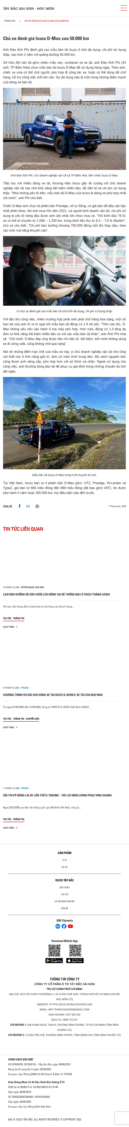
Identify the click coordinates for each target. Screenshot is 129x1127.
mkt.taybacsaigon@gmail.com (68, 1009)
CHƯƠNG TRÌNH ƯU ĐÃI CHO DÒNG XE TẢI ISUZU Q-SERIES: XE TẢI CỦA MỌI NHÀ (53, 695)
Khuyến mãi (32, 718)
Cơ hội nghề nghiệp (65, 901)
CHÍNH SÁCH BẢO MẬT (20, 1059)
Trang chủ (9, 20)
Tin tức (7, 618)
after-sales (27, 587)
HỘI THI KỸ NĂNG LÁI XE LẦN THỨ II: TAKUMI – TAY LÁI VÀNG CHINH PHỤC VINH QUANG (57, 795)
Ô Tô (64, 860)
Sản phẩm (64, 853)
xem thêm (10, 626)
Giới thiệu (64, 887)
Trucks (24, 687)
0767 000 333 (72, 1014)
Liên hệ (64, 908)
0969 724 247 (70, 1019)
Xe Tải (65, 867)
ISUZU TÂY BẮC (64, 880)
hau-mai (39, 587)
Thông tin (18, 618)
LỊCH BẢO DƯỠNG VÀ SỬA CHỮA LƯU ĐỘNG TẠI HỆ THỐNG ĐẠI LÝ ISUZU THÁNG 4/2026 (56, 594)
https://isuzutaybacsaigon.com (70, 1004)
